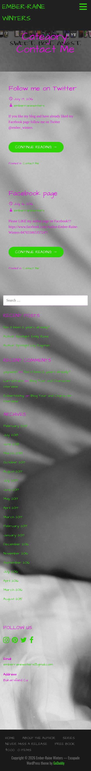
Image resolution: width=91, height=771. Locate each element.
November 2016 (15, 553)
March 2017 (12, 517)
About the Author (38, 738)
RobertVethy (13, 395)
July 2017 (10, 480)
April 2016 (10, 580)
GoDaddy (59, 763)
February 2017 (15, 526)
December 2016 (16, 544)
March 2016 (12, 589)
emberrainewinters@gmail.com (28, 664)
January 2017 (13, 535)
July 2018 (10, 434)
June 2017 (11, 489)
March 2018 (13, 453)
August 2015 (13, 598)
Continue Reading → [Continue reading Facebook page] (36, 252)
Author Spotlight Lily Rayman (26, 345)
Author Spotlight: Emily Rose (26, 336)
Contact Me (31, 163)
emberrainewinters (29, 105)
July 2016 (10, 571)
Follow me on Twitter (43, 88)
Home (10, 738)
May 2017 (10, 498)
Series (69, 738)
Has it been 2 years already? (26, 327)
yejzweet (10, 371)
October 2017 (14, 462)
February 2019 (15, 425)
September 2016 (16, 562)
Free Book (65, 743)
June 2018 (11, 444)
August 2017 (12, 471)
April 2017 (10, 507)
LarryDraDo (13, 380)
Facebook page (33, 193)
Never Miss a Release (26, 743)
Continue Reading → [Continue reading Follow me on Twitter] (36, 147)
